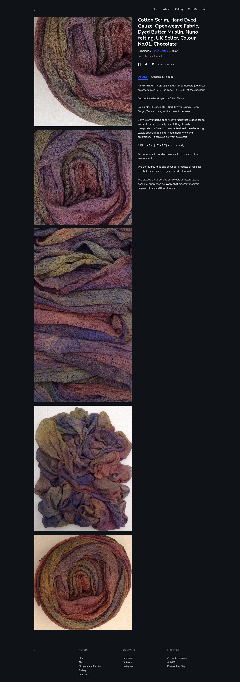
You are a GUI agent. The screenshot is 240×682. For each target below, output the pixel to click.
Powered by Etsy (176, 666)
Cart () (192, 9)
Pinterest (127, 662)
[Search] (204, 9)
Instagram (128, 666)
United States (160, 51)
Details (143, 77)
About (166, 9)
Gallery (179, 9)
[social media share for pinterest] (153, 64)
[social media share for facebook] (139, 64)
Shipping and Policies (90, 666)
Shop (155, 9)
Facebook (128, 658)
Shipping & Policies (162, 77)
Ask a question (166, 64)
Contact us (84, 674)
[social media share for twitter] (146, 64)
